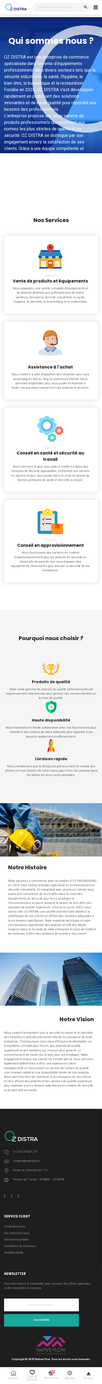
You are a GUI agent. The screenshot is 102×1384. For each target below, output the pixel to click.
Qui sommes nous (17, 1233)
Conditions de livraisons (20, 1246)
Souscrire (41, 1320)
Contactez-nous (14, 1226)
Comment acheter (16, 1239)
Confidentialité (13, 1252)
